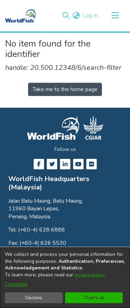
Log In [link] (90, 15)
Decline (33, 297)
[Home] (20, 16)
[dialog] (65, 278)
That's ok (94, 297)
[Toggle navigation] (115, 15)
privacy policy (89, 274)
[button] (65, 15)
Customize (16, 284)
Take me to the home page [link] (65, 89)
